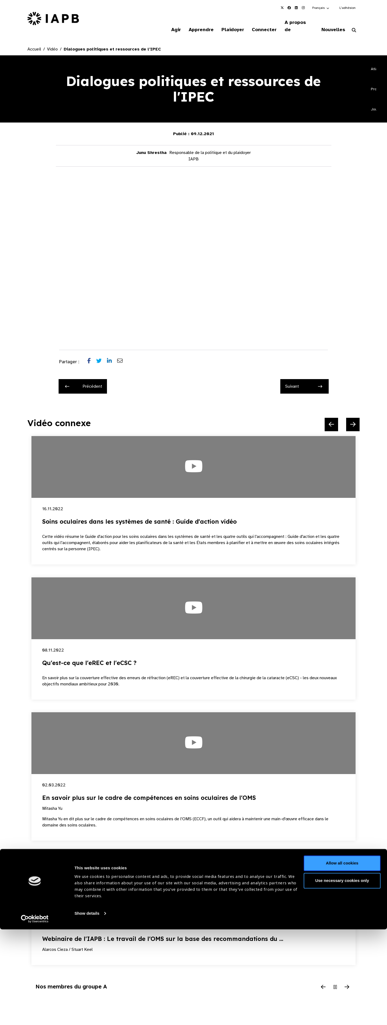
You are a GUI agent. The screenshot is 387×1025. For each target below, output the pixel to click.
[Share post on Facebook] (91, 355)
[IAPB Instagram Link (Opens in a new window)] (303, 7)
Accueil (34, 42)
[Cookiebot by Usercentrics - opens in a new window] (34, 1014)
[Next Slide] (353, 418)
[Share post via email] (122, 355)
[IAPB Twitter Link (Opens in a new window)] (282, 7)
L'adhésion (347, 8)
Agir (168, 23)
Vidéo (52, 42)
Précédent (83, 379)
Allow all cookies (342, 958)
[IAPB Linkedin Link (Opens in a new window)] (296, 7)
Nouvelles (332, 23)
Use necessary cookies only (342, 976)
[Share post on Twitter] (101, 355)
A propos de (296, 23)
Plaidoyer (227, 23)
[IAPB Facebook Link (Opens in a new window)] (289, 7)
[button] (321, 7)
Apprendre (194, 23)
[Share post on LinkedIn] (112, 355)
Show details (86, 1009)
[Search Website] (354, 24)
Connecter (260, 23)
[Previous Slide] (331, 418)
